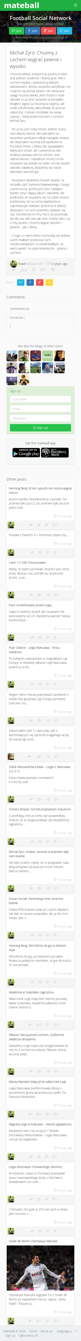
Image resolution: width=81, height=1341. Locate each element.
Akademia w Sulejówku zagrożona (31, 992)
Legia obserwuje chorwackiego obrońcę (35, 1167)
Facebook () (40, 321)
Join (16, 31)
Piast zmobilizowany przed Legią (30, 605)
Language (64, 1331)
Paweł (27, 264)
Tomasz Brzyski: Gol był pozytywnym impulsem (40, 809)
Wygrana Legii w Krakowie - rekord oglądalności (40, 1124)
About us (46, 1331)
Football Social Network (40, 17)
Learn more (21, 37)
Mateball (9, 1331)
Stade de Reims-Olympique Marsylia (33, 1241)
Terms (33, 1331)
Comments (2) (19, 309)
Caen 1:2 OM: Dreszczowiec (27, 562)
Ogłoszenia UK (28, 1335)
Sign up (40, 428)
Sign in (63, 37)
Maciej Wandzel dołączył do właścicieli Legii (37, 1082)
